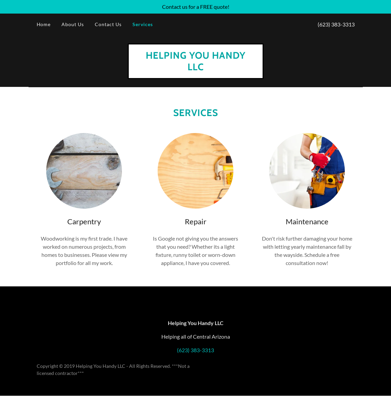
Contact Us (108, 24)
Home (44, 24)
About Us (72, 24)
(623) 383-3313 (336, 24)
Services (142, 24)
